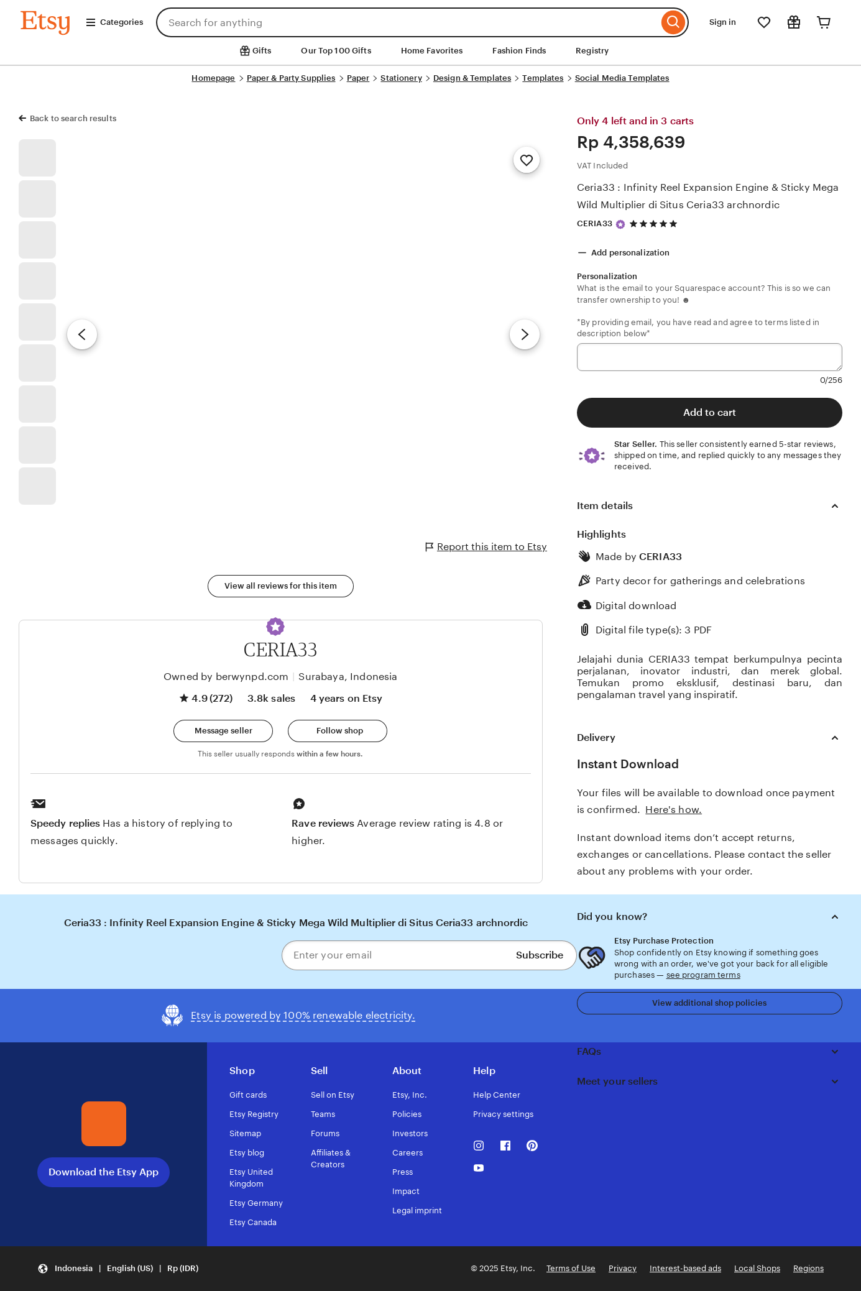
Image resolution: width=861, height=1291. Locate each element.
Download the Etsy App (103, 1172)
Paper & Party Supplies (291, 78)
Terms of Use (571, 1268)
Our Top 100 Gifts (336, 50)
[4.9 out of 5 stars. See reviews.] (655, 223)
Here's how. (673, 809)
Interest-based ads (685, 1268)
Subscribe (539, 955)
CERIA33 (594, 223)
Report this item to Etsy (486, 547)
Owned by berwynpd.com (225, 676)
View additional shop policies (709, 1003)
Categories (114, 22)
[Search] (673, 22)
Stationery (400, 78)
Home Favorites (432, 50)
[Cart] (824, 22)
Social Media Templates (622, 78)
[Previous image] (82, 334)
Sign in (722, 22)
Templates (542, 78)
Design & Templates (472, 78)
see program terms (703, 975)
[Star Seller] (620, 224)
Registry (592, 50)
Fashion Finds (519, 50)
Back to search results (73, 118)
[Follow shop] (337, 731)
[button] (275, 626)
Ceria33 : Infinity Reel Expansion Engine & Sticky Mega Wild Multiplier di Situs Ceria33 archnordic (708, 195)
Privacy (623, 1268)
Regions (808, 1268)
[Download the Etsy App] (103, 1123)
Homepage (213, 78)
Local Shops (757, 1268)
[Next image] (525, 334)
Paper (358, 78)
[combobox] (407, 22)
